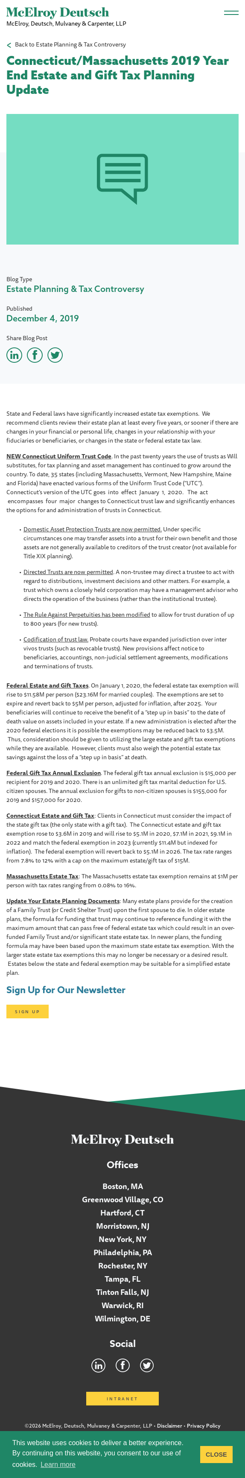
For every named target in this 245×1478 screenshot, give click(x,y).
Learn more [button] (58, 1464)
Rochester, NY (122, 1265)
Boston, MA (122, 1186)
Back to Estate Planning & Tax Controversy (70, 44)
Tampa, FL (123, 1279)
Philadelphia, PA (122, 1252)
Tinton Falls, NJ (122, 1292)
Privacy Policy (204, 1426)
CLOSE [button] (216, 1454)
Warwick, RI (123, 1305)
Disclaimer (169, 1426)
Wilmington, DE (122, 1318)
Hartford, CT (122, 1213)
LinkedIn (98, 1365)
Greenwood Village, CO (122, 1199)
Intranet (122, 1398)
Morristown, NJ (122, 1226)
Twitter (147, 1365)
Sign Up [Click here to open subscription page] (27, 1011)
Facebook (123, 1365)
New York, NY (122, 1239)
